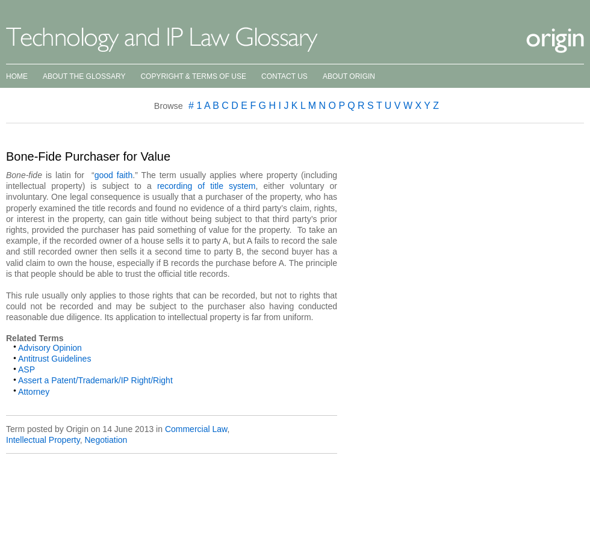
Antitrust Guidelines (54, 358)
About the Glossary (84, 76)
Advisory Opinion (50, 348)
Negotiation (105, 440)
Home (17, 76)
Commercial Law (196, 429)
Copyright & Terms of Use (193, 76)
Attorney (33, 392)
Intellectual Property (43, 440)
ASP (26, 369)
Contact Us (284, 76)
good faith (114, 175)
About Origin (349, 76)
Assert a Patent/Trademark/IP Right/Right (95, 380)
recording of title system (206, 186)
